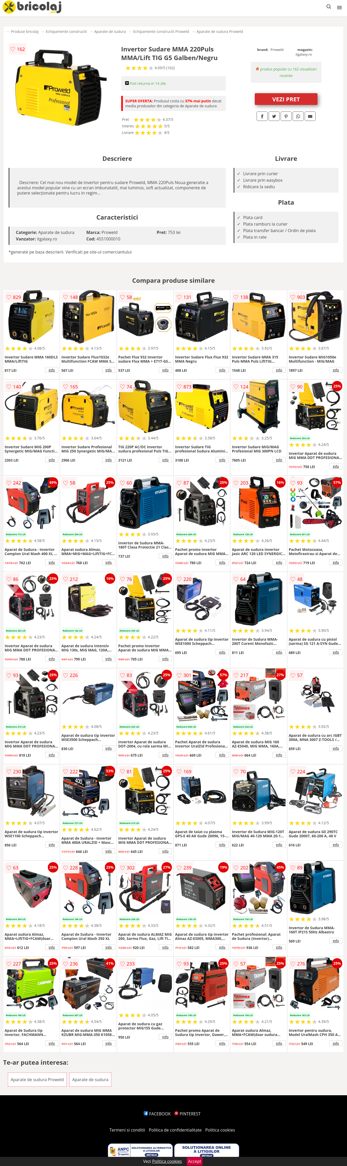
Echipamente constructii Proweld (161, 31)
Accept (194, 1161)
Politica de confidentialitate (175, 1130)
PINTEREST (187, 1114)
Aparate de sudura (110, 31)
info (52, 370)
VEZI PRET (286, 99)
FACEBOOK (157, 1114)
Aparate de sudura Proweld (219, 31)
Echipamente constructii (66, 31)
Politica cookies (220, 1130)
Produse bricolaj (25, 31)
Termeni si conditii (127, 1130)
